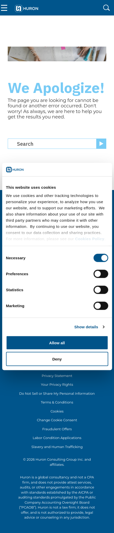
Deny (57, 359)
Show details (86, 326)
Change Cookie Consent (57, 420)
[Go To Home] (26, 8)
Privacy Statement (57, 376)
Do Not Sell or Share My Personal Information (57, 393)
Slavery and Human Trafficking (57, 447)
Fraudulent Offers (57, 429)
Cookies (57, 411)
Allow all (57, 343)
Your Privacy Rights (57, 384)
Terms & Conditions (57, 402)
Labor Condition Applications (57, 438)
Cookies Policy (89, 238)
